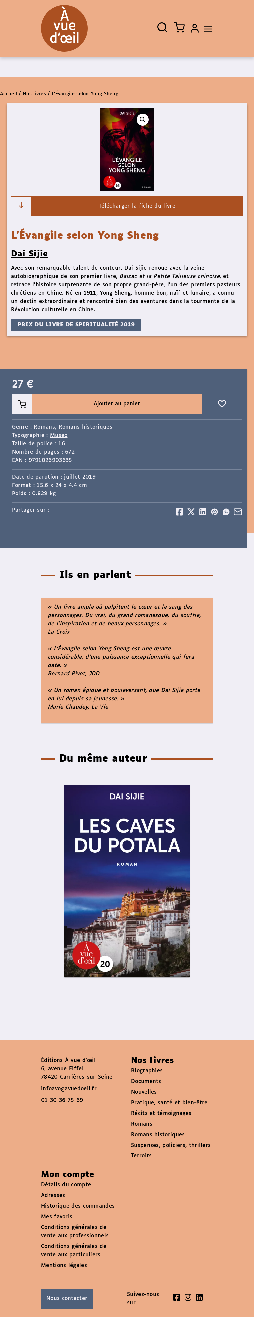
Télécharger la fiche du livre (93, 206)
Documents (146, 1081)
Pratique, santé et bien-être (169, 1103)
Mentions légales (64, 1265)
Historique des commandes (78, 1206)
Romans (44, 427)
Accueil (8, 94)
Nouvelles (144, 1092)
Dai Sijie (29, 254)
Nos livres (34, 94)
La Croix (58, 632)
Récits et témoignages (161, 1113)
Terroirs (141, 1156)
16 (61, 444)
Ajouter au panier (76, 404)
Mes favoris (56, 1217)
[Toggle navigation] (206, 28)
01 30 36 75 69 (62, 1100)
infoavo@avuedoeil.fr (69, 1089)
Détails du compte (66, 1185)
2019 (89, 477)
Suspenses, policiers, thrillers (171, 1145)
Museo (59, 435)
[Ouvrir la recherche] (162, 27)
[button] (143, 120)
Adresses (53, 1195)
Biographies (147, 1071)
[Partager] (179, 512)
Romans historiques (85, 427)
